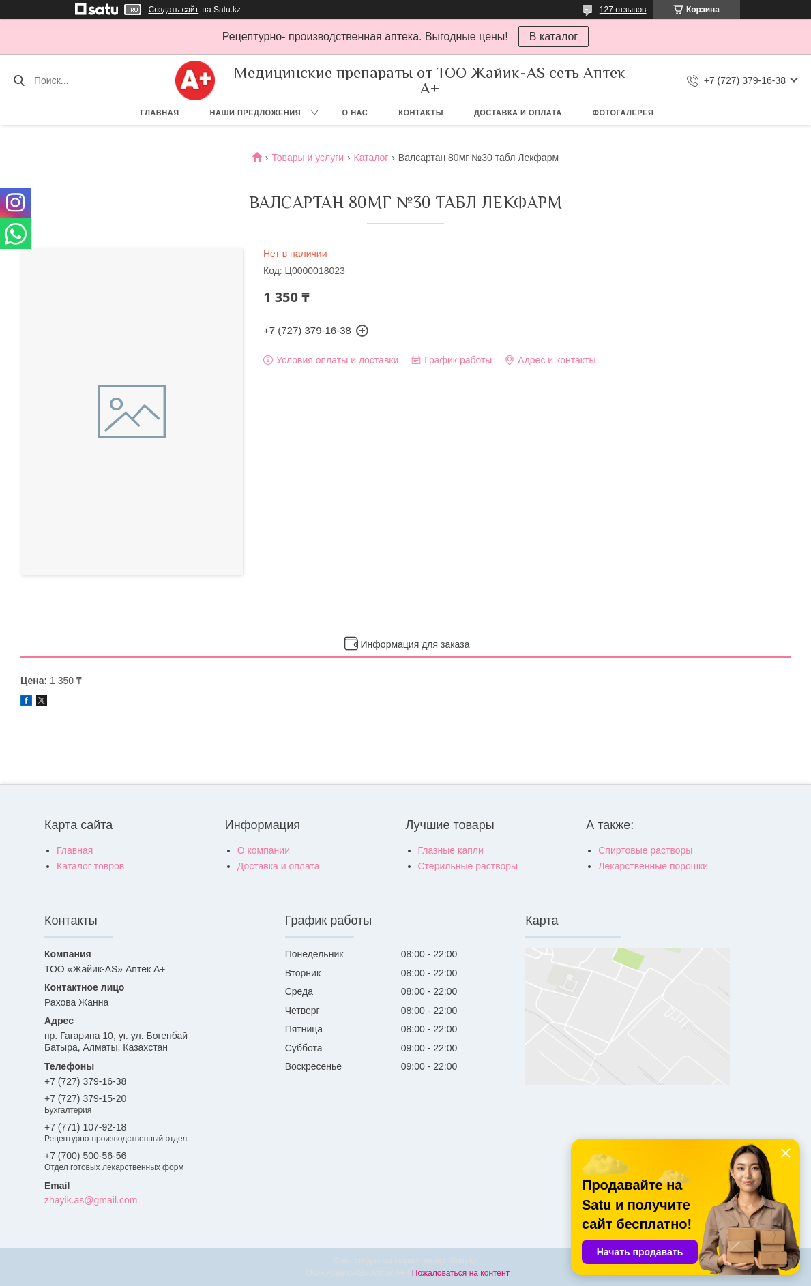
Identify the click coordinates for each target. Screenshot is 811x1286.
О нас (355, 112)
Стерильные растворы (468, 866)
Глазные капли (451, 850)
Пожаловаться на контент (461, 1273)
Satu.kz (463, 1261)
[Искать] (18, 80)
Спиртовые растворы (645, 850)
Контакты (420, 112)
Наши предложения (255, 112)
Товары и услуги (307, 157)
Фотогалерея (623, 112)
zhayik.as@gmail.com (90, 1200)
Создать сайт (174, 9)
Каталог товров (90, 866)
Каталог (371, 157)
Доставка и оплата (518, 112)
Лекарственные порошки (653, 866)
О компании (263, 850)
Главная (160, 112)
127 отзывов (623, 9)
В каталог (553, 36)
